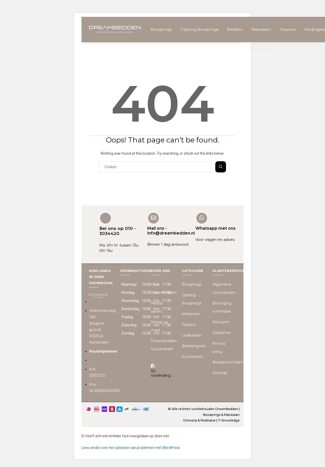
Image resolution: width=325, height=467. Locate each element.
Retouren (221, 321)
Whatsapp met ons (216, 228)
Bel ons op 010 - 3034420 (117, 231)
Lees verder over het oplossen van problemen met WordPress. (131, 447)
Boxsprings (161, 29)
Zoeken (221, 167)
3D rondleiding (161, 373)
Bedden (235, 29)
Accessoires (258, 54)
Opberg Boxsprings (199, 29)
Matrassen (261, 29)
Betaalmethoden (228, 362)
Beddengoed (193, 345)
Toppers (288, 29)
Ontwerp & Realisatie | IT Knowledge (211, 420)
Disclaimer (222, 332)
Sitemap (220, 372)
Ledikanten (192, 335)
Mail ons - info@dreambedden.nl (171, 230)
